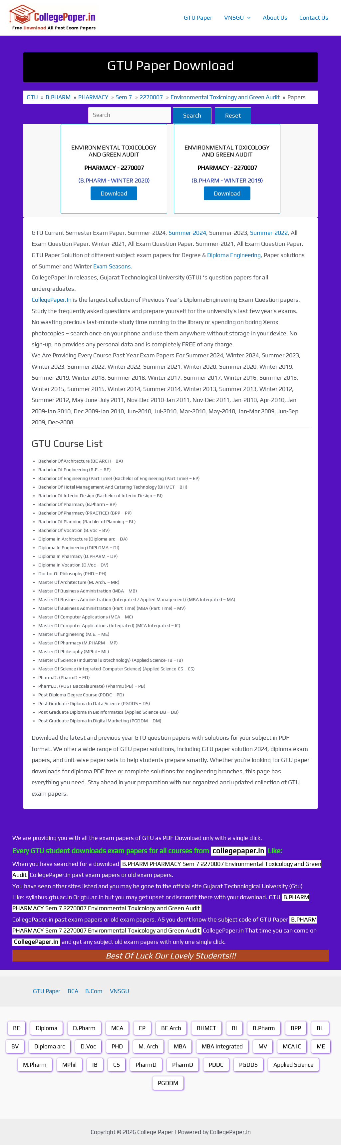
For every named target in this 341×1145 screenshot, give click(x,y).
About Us (275, 17)
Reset (234, 115)
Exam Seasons (112, 265)
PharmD (145, 1064)
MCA (116, 1027)
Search (193, 115)
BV (12, 1045)
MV (264, 1045)
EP (142, 1027)
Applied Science (294, 1064)
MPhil (68, 1064)
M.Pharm (33, 1064)
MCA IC (294, 1045)
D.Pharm (83, 1027)
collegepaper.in (238, 850)
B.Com (93, 990)
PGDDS (248, 1064)
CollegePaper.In (52, 299)
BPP (297, 1027)
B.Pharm (265, 1027)
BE (14, 1027)
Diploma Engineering (234, 254)
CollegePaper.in (37, 941)
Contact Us (313, 17)
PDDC (216, 1064)
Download (114, 193)
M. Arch (147, 1045)
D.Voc (86, 1045)
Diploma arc (47, 1045)
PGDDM (168, 1082)
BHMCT (207, 1027)
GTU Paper (198, 17)
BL (321, 1027)
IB (94, 1064)
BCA (74, 990)
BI (235, 1027)
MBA (179, 1045)
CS (116, 1064)
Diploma (45, 1027)
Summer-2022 (269, 232)
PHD (115, 1045)
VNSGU (237, 17)
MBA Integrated (222, 1045)
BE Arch (171, 1027)
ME (323, 1045)
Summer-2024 (187, 232)
